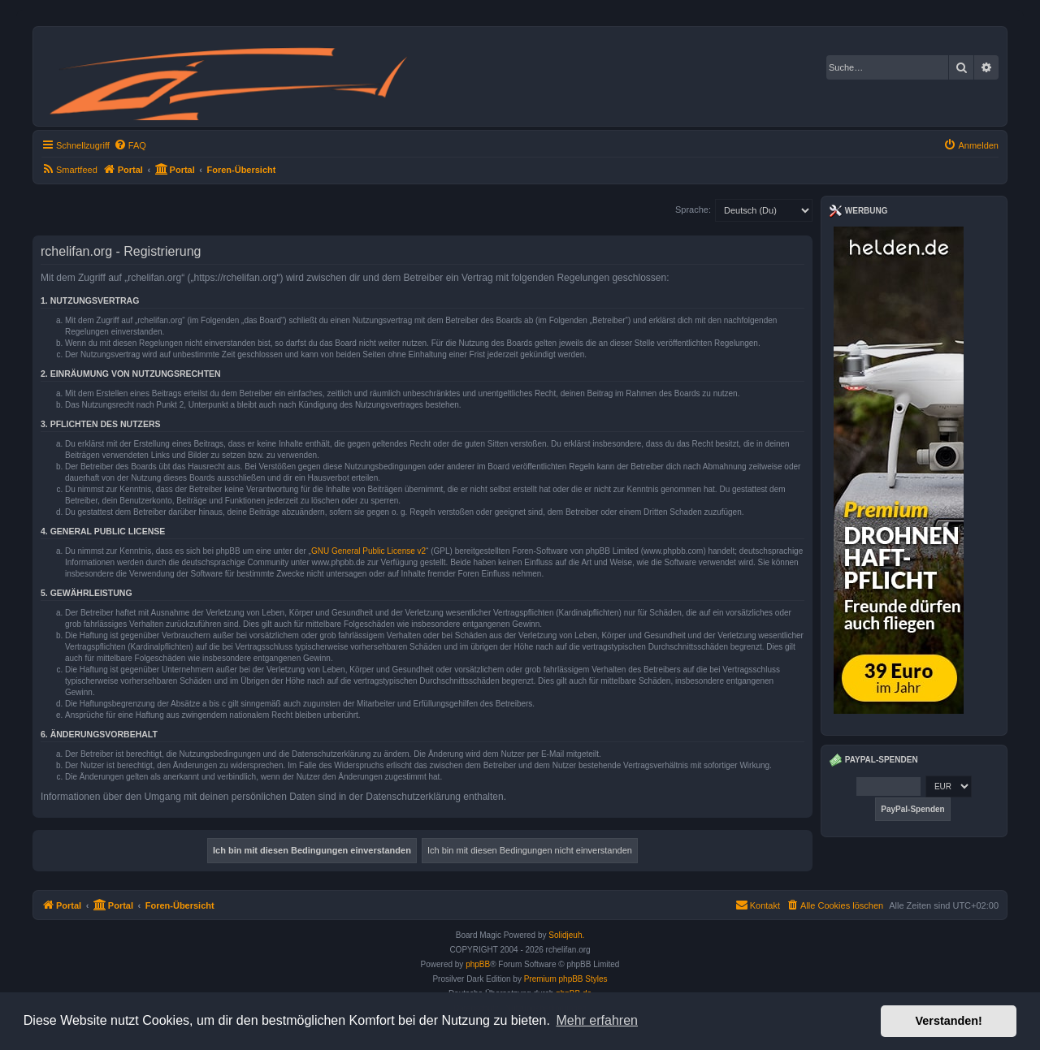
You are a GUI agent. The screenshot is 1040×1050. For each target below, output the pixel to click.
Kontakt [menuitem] (757, 904)
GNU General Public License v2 (368, 551)
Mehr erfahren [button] (597, 1020)
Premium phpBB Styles (566, 978)
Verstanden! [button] (949, 1020)
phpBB (478, 964)
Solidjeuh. (566, 935)
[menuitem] (130, 145)
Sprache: (693, 209)
